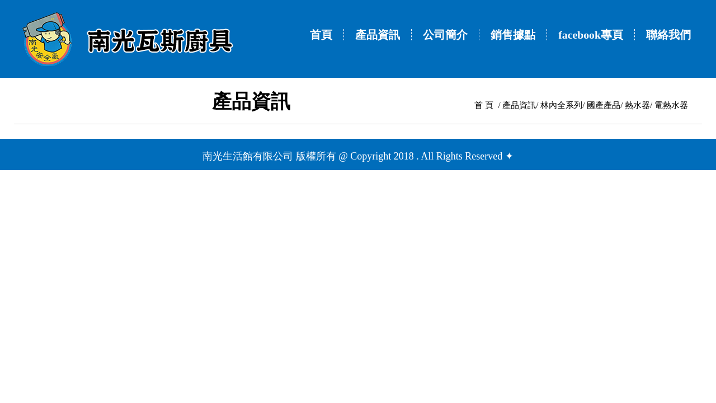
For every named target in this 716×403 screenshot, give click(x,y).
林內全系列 (561, 105)
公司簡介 (445, 34)
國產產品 (603, 105)
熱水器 (637, 105)
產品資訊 (377, 34)
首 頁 (483, 105)
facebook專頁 (590, 34)
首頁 (321, 34)
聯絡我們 (668, 34)
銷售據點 (513, 34)
